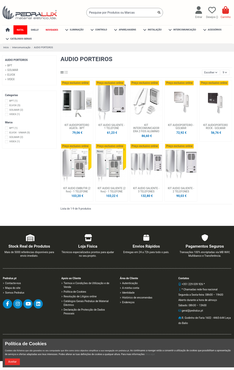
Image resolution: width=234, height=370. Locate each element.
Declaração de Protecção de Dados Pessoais (84, 311)
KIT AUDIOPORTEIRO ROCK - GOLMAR (215, 127)
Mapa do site (12, 287)
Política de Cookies (75, 291)
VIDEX (11, 79)
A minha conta (130, 287)
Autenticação (130, 283)
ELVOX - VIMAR (19, 132)
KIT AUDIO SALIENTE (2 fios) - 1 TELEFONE (112, 190)
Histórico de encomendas (137, 297)
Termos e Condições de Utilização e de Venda (86, 285)
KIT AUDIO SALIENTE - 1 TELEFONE (111, 127)
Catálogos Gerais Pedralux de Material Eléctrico (86, 303)
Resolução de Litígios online (80, 296)
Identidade (128, 292)
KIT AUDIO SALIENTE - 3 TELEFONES (146, 190)
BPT (9, 65)
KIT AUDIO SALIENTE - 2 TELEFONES (181, 190)
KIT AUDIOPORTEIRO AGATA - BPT (77, 127)
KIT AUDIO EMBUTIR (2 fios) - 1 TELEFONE (76, 190)
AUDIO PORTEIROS (16, 59)
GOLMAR (12, 70)
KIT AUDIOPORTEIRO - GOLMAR (181, 127)
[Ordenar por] (211, 72)
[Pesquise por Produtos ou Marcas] (159, 12)
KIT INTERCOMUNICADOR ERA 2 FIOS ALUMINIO (146, 128)
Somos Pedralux (14, 292)
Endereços (128, 302)
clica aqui (150, 354)
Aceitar (12, 361)
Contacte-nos (13, 283)
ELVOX (11, 74)
